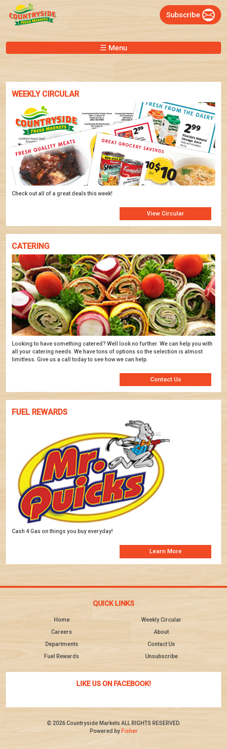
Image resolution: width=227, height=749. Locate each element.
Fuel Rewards (61, 656)
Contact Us (165, 379)
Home (62, 619)
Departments (61, 644)
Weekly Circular (161, 619)
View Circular (165, 213)
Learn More (165, 551)
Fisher (129, 731)
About (161, 632)
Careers (61, 632)
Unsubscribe (161, 656)
